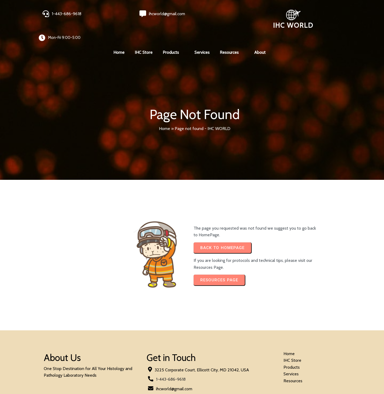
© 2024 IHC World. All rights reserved (78, 375)
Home (164, 109)
